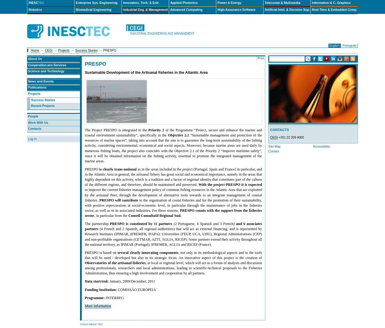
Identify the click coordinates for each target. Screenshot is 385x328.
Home (35, 50)
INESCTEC (75, 24)
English (334, 45)
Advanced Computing (186, 9)
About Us (35, 59)
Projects (64, 50)
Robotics (35, 9)
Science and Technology (46, 71)
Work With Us (38, 122)
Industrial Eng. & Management (145, 9)
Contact (273, 151)
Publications (37, 87)
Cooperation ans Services (47, 65)
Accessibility (321, 146)
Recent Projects (43, 106)
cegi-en (166, 31)
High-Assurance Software (236, 9)
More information (98, 306)
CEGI (48, 50)
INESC (37, 3)
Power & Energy (229, 3)
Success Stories (86, 50)
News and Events (41, 81)
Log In (32, 139)
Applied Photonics (184, 3)
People (33, 116)
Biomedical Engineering (93, 9)
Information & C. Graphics (331, 3)
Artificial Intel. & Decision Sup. (287, 9)
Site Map (274, 146)
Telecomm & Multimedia (282, 3)
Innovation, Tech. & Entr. (141, 3)
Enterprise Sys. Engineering (97, 3)
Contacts (34, 128)
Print (261, 58)
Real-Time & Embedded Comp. (334, 9)
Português (350, 45)
